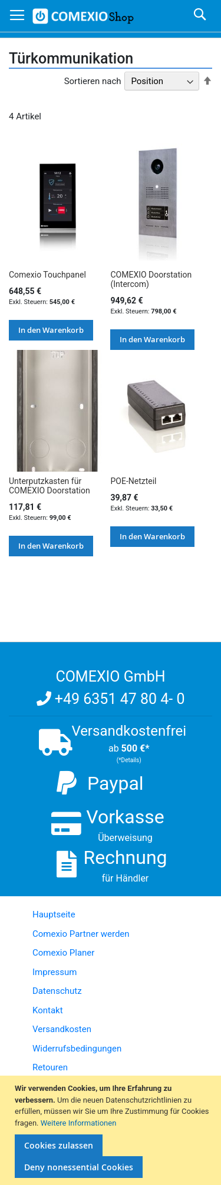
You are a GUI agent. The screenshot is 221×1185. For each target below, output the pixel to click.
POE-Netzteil (133, 481)
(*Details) (129, 760)
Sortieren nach (92, 81)
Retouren (50, 1067)
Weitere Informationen (79, 1123)
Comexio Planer (63, 952)
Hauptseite (53, 914)
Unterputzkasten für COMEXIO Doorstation (49, 485)
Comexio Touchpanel (47, 274)
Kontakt (47, 1010)
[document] (112, 1130)
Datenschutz (57, 991)
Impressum (54, 972)
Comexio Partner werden (81, 934)
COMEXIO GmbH (110, 676)
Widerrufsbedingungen (76, 1048)
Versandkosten (61, 1029)
